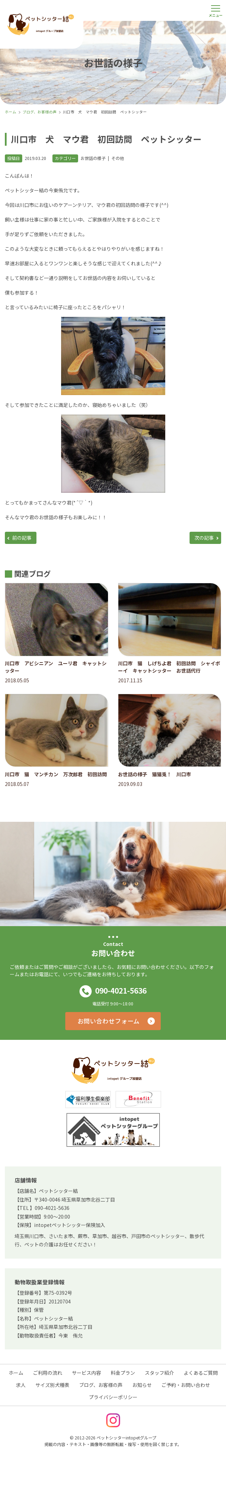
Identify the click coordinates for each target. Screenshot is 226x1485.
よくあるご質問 (201, 1372)
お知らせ (142, 1384)
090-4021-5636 (113, 991)
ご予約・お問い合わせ (185, 1384)
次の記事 (204, 537)
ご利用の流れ (47, 1372)
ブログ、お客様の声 (101, 1384)
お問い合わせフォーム (108, 1021)
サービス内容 (86, 1372)
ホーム (16, 1372)
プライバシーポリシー (113, 1397)
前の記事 (22, 537)
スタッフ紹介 (159, 1372)
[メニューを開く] (215, 10)
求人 (21, 1384)
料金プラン (123, 1372)
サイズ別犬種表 (52, 1384)
